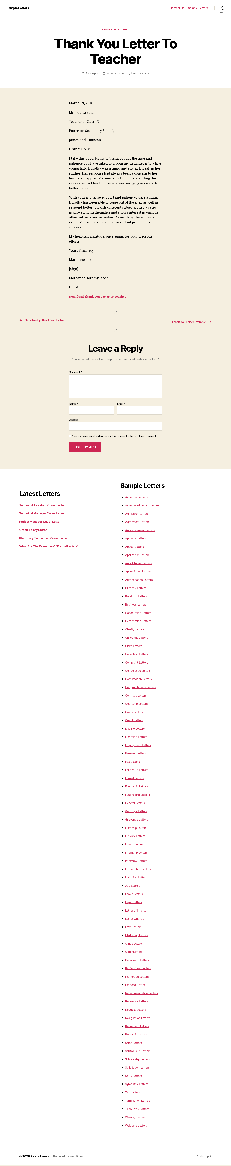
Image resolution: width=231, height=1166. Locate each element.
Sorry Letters (135, 1076)
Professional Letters (140, 969)
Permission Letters (139, 961)
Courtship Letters (138, 704)
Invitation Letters (138, 878)
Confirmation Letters (141, 679)
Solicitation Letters (139, 1068)
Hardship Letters (138, 828)
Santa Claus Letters (140, 1051)
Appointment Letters (141, 564)
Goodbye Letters (138, 812)
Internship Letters (139, 853)
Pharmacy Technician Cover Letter (47, 539)
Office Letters (135, 944)
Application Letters (139, 555)
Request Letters (137, 1010)
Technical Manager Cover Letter (45, 514)
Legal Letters (135, 903)
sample (92, 74)
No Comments (142, 74)
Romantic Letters (138, 1035)
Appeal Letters (136, 547)
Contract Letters (137, 696)
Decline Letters (136, 729)
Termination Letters (140, 1101)
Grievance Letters (139, 820)
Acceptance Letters (140, 498)
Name (73, 404)
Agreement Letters (139, 522)
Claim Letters (135, 646)
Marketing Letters (139, 936)
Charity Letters (136, 630)
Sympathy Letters (139, 1085)
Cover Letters (135, 713)
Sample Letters (19, 8)
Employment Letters (140, 746)
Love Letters (134, 928)
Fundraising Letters (140, 795)
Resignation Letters (140, 1018)
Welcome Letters (138, 1126)
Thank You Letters (139, 1109)
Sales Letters (135, 1043)
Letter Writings (136, 919)
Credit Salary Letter (35, 530)
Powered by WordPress (70, 1157)
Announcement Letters (143, 531)
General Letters (137, 803)
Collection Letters (138, 655)
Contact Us (177, 8)
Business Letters (138, 605)
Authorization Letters (141, 580)
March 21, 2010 (115, 74)
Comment (75, 372)
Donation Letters (138, 737)
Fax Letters (133, 762)
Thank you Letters (115, 30)
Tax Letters (133, 1093)
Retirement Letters (139, 1027)
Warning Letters (137, 1118)
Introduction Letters (140, 870)
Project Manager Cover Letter (43, 522)
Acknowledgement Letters (145, 506)
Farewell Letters (137, 754)
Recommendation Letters (144, 994)
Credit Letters (135, 721)
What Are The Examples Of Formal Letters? (54, 547)
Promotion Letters (139, 977)
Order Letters (135, 952)
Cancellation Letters (140, 613)
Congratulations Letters (143, 688)
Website (73, 420)
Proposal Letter (137, 985)
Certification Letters (140, 622)
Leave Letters (135, 894)
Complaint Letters (139, 663)
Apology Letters (137, 539)
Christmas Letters (139, 638)
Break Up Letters (138, 597)
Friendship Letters (139, 787)
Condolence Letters (140, 671)
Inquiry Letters (136, 845)
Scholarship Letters (140, 1060)
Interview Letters (138, 861)
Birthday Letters (137, 588)
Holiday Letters (137, 836)
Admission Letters (139, 514)
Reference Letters (139, 1002)
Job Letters (134, 886)
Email (121, 404)
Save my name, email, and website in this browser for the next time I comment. (114, 436)
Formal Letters (136, 779)
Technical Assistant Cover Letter (45, 506)
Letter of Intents (137, 911)
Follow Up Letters (138, 770)
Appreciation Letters (141, 572)
